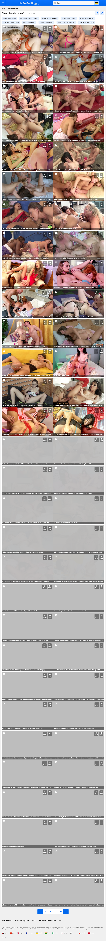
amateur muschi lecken (87, 18)
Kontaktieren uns (7, 920)
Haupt (3, 8)
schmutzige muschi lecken (11, 22)
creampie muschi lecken (86, 22)
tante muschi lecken (29, 22)
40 (61, 912)
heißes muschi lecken (9, 18)
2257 (60, 920)
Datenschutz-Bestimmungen (47, 920)
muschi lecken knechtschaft (66, 22)
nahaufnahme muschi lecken (28, 18)
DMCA (34, 920)
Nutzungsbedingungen (22, 920)
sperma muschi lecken (46, 22)
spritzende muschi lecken (49, 18)
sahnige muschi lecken (68, 18)
